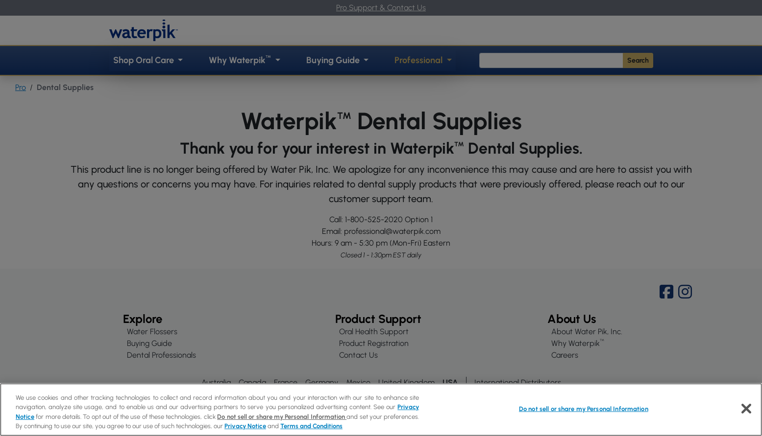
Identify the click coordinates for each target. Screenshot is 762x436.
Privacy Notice (245, 426)
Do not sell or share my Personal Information (281, 416)
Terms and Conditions (311, 426)
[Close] (746, 408)
